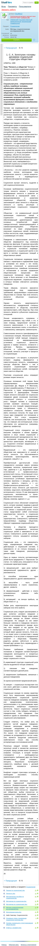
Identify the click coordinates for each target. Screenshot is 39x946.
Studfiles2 (18, 14)
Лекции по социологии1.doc (15, 890)
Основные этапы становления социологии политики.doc (16, 919)
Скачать (16, 40)
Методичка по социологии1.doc (16, 904)
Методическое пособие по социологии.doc (15, 897)
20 (36, 915)
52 (36, 896)
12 (36, 893)
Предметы (12, 7)
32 (36, 901)
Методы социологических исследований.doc (14, 908)
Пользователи (25, 7)
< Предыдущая (10, 48)
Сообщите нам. (25, 17)
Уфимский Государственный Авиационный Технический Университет (21, 21)
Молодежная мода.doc (13, 912)
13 (36, 907)
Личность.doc (10, 893)
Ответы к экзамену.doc (13, 928)
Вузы (3, 7)
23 (36, 890)
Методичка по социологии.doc (16, 901)
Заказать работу (8, 10)
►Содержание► (1, 79)
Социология (15, 26)
